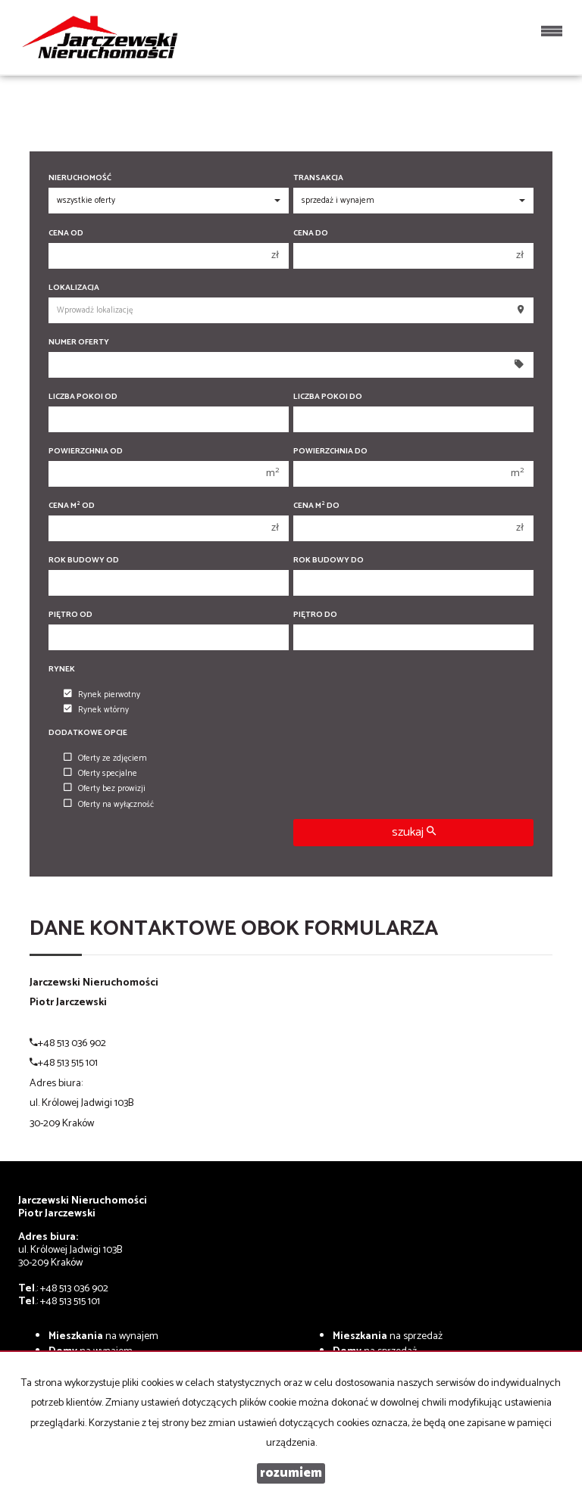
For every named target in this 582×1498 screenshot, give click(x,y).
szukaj (414, 832)
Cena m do (316, 506)
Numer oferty (78, 342)
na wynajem (103, 1336)
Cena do (310, 233)
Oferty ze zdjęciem (105, 758)
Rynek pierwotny (102, 695)
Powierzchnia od (85, 451)
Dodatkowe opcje (87, 733)
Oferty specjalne (100, 773)
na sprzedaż (388, 1336)
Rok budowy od (83, 560)
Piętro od (70, 615)
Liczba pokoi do (327, 397)
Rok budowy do (328, 560)
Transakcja (318, 178)
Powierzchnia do (330, 451)
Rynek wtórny (96, 710)
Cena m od (71, 506)
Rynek (61, 669)
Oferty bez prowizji (105, 789)
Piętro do (315, 615)
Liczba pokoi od (82, 397)
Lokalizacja (73, 288)
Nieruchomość (79, 178)
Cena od (65, 233)
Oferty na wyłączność (109, 804)
